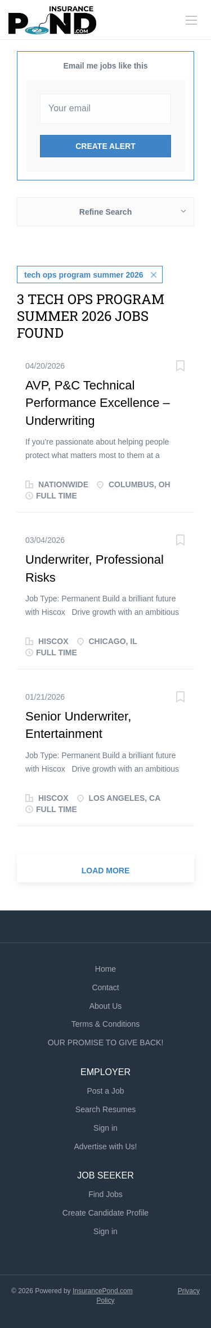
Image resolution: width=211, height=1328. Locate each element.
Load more (106, 870)
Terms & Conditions (105, 1023)
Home (105, 968)
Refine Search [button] (105, 211)
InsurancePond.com (103, 1291)
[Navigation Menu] (191, 20)
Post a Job (105, 1090)
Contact (105, 987)
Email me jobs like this (105, 65)
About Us (105, 1005)
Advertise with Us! (105, 1146)
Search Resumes (105, 1109)
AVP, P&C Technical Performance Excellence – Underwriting (97, 403)
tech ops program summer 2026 (83, 274)
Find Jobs (105, 1194)
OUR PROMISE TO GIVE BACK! (106, 1042)
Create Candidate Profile (105, 1212)
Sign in (105, 1127)
